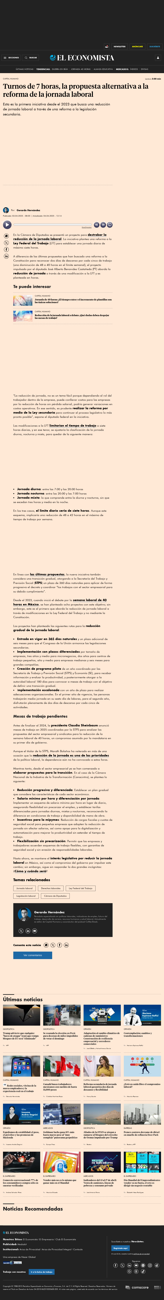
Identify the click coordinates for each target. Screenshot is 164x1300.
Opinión (87, 1029)
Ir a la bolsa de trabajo (41, 1272)
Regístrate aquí (121, 1248)
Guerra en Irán (60, 69)
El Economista (30, 1239)
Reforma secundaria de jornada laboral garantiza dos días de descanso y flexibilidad (100, 1087)
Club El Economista (66, 1239)
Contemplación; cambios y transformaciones (138, 1034)
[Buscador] (30, 58)
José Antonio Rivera (93, 1192)
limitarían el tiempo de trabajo (72, 425)
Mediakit (22, 1244)
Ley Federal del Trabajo (80, 888)
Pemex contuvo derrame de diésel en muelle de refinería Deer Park (142, 1133)
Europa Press (50, 1144)
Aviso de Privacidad (30, 1249)
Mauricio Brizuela (52, 1192)
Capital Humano (10, 79)
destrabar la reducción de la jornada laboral (59, 237)
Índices (134, 69)
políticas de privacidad (141, 1254)
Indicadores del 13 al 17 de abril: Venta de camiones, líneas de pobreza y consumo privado (100, 1183)
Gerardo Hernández (28, 210)
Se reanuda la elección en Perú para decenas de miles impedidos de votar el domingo (60, 1036)
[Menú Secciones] (10, 58)
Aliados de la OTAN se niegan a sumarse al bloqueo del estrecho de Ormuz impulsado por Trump (101, 1135)
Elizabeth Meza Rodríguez (135, 1192)
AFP (7, 1045)
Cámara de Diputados (55, 896)
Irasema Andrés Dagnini (14, 1144)
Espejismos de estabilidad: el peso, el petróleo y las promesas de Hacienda (21, 1135)
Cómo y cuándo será (30, 871)
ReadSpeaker (87, 227)
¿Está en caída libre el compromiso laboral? (142, 1085)
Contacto (78, 1249)
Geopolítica (8, 1029)
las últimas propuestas (47, 574)
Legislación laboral (26, 896)
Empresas (128, 1128)
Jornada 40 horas (80, 69)
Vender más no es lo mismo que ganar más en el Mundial (60, 1181)
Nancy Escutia (91, 1096)
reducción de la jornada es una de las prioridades (71, 755)
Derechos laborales (50, 888)
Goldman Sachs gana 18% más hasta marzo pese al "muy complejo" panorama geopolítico (60, 1135)
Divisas (144, 69)
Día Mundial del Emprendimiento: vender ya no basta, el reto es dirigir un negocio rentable (142, 1183)
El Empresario (9, 1176)
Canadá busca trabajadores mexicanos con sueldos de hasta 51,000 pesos (60, 1087)
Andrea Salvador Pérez (13, 1192)
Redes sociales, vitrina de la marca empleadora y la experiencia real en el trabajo (20, 1088)
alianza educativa (103, 69)
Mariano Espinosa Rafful (135, 1045)
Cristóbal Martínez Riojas (54, 1096)
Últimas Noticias (24, 69)
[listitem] (7, 225)
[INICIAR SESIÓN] (158, 58)
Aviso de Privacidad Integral (56, 1249)
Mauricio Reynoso (132, 1096)
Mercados (48, 1128)
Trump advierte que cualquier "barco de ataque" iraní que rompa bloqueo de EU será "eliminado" (21, 1036)
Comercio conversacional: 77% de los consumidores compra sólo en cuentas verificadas (21, 1183)
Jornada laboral (24, 888)
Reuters (89, 1144)
